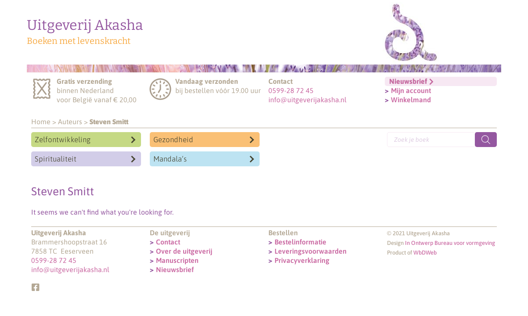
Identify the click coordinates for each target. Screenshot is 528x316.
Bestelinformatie (300, 242)
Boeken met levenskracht (78, 41)
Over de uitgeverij (184, 251)
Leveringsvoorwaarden (311, 251)
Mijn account (411, 90)
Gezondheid (173, 139)
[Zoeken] (486, 139)
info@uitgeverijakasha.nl (307, 100)
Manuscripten (177, 260)
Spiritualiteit (55, 158)
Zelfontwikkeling (62, 139)
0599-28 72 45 (291, 90)
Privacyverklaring (302, 260)
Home (41, 122)
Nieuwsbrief (175, 269)
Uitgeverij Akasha (85, 25)
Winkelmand (411, 100)
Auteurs (70, 122)
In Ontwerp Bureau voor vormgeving (450, 243)
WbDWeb (425, 252)
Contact (168, 242)
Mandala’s (170, 158)
